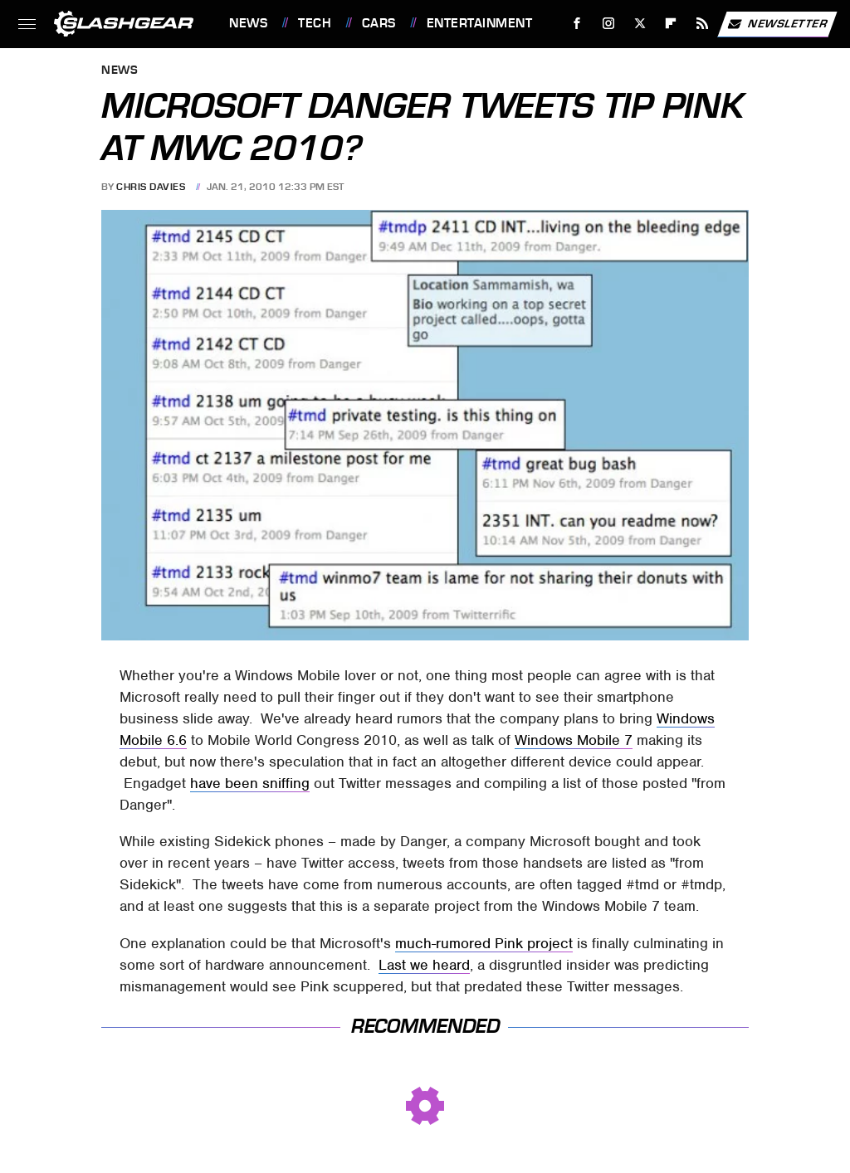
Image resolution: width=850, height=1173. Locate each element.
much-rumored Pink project (484, 943)
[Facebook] (577, 24)
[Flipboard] (671, 24)
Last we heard (424, 965)
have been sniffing (250, 783)
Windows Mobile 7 (574, 740)
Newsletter (777, 24)
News (248, 23)
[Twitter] (640, 24)
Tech (314, 23)
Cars (379, 23)
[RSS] (703, 24)
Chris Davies (150, 186)
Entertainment (480, 23)
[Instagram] (609, 24)
